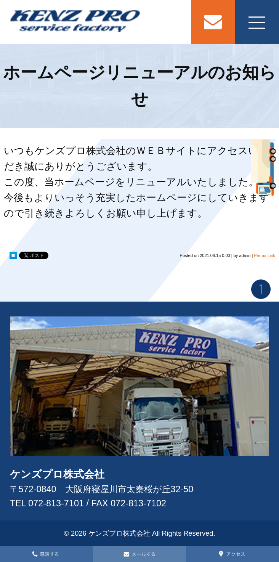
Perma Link (264, 255)
